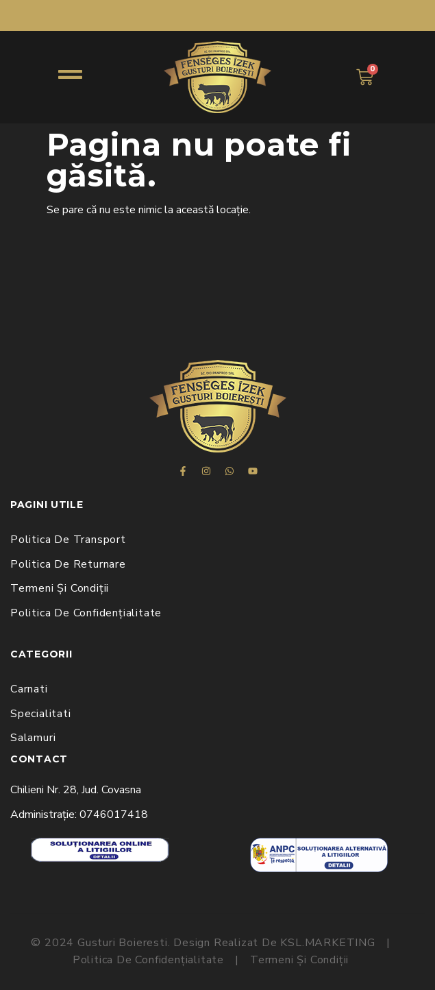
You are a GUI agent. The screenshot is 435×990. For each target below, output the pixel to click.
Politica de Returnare (68, 564)
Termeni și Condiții (59, 588)
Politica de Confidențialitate (86, 612)
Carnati (29, 689)
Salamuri (32, 737)
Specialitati (40, 713)
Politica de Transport (68, 539)
